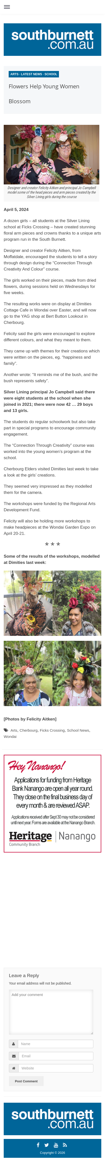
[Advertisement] (48, 901)
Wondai (10, 736)
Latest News (31, 74)
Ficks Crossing (52, 730)
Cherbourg (28, 730)
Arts (14, 74)
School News (78, 730)
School (51, 74)
